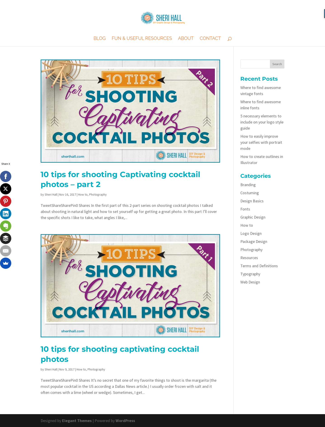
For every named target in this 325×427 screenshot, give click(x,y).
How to (83, 194)
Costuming (249, 192)
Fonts (245, 209)
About (186, 39)
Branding (248, 184)
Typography (250, 273)
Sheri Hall (51, 194)
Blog (99, 39)
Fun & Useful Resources (142, 39)
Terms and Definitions (259, 265)
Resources (249, 257)
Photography (98, 194)
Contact (210, 39)
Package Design (253, 241)
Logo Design (251, 233)
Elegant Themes (77, 420)
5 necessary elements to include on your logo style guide (261, 122)
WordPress (125, 420)
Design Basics (252, 200)
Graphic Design (252, 217)
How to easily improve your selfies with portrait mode (261, 142)
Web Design (250, 282)
